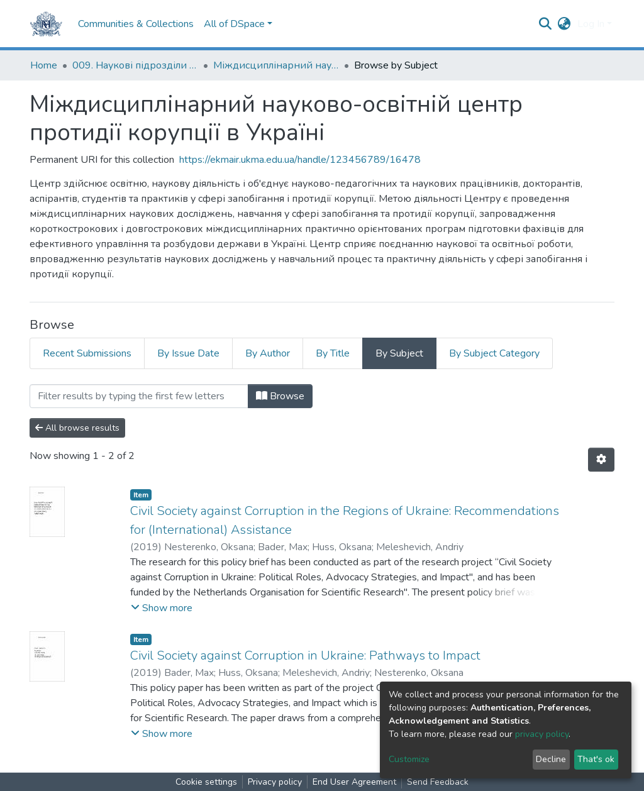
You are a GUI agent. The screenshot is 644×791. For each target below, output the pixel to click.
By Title (333, 353)
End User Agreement (354, 782)
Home (43, 65)
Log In (590, 24)
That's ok (595, 759)
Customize (409, 759)
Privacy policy (275, 782)
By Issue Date (188, 353)
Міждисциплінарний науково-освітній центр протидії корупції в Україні (276, 65)
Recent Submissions (87, 353)
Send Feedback (438, 782)
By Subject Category (494, 353)
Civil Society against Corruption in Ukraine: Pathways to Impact (305, 655)
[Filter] (139, 396)
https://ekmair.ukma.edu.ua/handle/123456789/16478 (300, 160)
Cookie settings (206, 782)
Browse (280, 396)
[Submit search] (545, 24)
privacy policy (542, 734)
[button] (564, 23)
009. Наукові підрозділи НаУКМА (135, 65)
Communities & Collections (136, 24)
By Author (267, 353)
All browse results (77, 428)
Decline (551, 759)
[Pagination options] (601, 460)
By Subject (399, 353)
